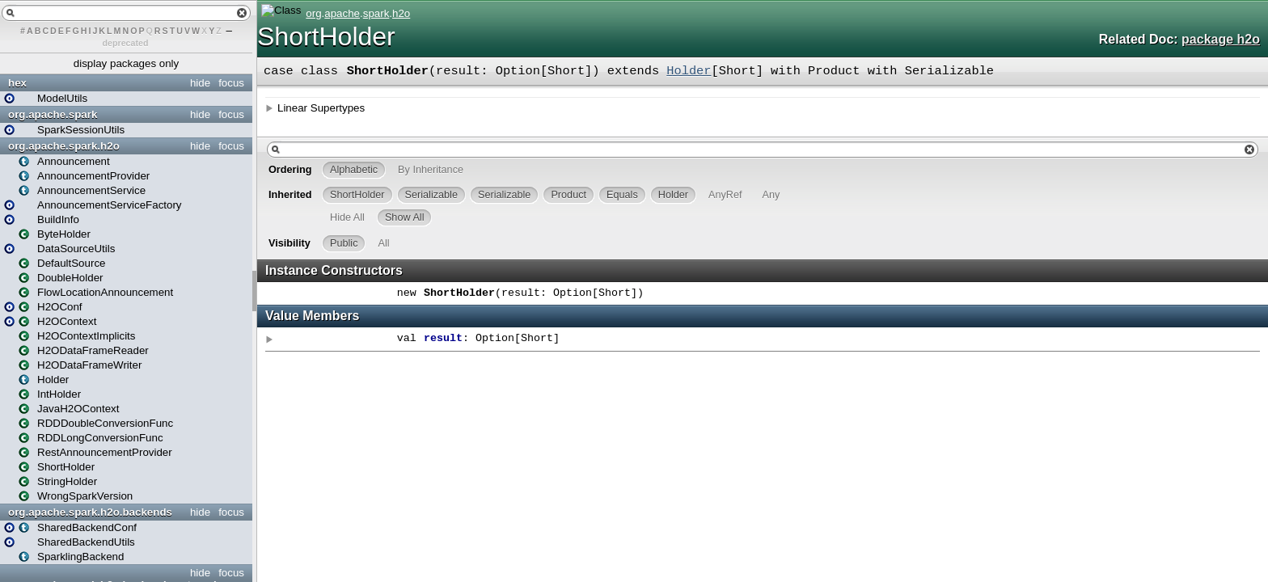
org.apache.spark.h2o (64, 146)
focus (231, 83)
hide (200, 83)
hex (17, 83)
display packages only (126, 63)
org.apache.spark (52, 114)
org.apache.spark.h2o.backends (90, 512)
